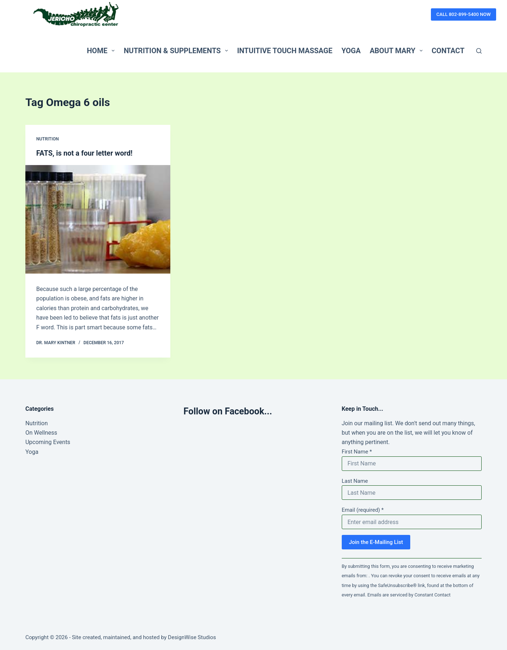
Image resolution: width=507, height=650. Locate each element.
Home (102, 50)
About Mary (397, 50)
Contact (448, 50)
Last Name (355, 480)
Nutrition (47, 139)
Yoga (351, 50)
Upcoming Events (47, 442)
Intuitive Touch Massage (284, 50)
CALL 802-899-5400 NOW (463, 14)
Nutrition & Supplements (177, 50)
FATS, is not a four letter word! (85, 153)
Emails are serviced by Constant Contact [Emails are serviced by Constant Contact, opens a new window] (409, 595)
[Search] (479, 51)
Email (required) (363, 510)
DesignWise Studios (192, 637)
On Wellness (41, 432)
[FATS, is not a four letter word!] (97, 219)
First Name (357, 451)
